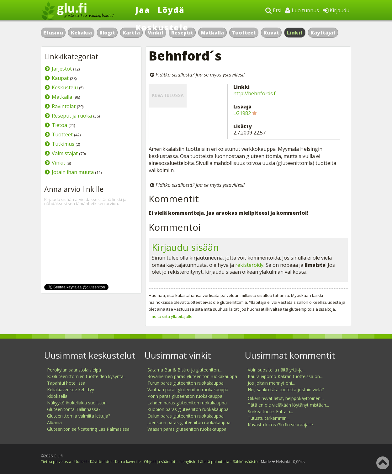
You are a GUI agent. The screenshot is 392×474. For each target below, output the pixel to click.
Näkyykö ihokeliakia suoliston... (78, 403)
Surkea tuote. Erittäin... (270, 411)
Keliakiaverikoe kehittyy (70, 389)
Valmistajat (65, 153)
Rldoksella (57, 396)
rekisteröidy (249, 264)
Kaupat (60, 78)
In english (186, 461)
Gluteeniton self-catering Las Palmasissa (88, 429)
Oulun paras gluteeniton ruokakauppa (185, 416)
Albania (54, 422)
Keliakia (81, 32)
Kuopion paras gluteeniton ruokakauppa (188, 409)
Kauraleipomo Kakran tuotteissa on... (285, 376)
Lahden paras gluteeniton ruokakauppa (187, 403)
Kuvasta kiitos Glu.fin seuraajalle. (281, 425)
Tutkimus (63, 143)
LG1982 (242, 113)
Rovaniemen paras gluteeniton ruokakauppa (192, 376)
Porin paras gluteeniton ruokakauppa (184, 396)
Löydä (171, 9)
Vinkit (58, 162)
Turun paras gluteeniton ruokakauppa (185, 383)
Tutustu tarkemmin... (268, 418)
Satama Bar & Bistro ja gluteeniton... (184, 370)
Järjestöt (62, 68)
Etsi (273, 10)
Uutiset (80, 461)
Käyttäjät (323, 32)
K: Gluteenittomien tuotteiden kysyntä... (86, 376)
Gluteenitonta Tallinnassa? (73, 409)
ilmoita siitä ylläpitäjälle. (171, 316)
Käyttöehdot (101, 461)
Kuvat (271, 32)
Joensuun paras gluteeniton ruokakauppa (188, 422)
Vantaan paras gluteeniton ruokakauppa (187, 389)
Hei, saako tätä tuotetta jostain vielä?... (287, 389)
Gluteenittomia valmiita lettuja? (78, 416)
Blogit (107, 32)
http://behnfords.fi (255, 93)
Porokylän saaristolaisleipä (74, 370)
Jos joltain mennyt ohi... (271, 383)
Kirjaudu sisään (185, 247)
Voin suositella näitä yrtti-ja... (276, 370)
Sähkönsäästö (245, 461)
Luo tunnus (302, 10)
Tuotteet (244, 32)
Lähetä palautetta (213, 461)
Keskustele (161, 27)
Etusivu (53, 32)
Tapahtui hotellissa (66, 383)
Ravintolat (64, 106)
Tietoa (59, 125)
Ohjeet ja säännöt (159, 461)
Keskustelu (65, 87)
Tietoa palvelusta (56, 461)
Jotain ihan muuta (73, 172)
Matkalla (212, 32)
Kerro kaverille (128, 461)
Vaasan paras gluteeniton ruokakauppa (186, 429)
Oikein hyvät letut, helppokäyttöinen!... (286, 398)
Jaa (142, 9)
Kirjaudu (336, 10)
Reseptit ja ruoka (72, 115)
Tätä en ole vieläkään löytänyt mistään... (288, 405)
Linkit (295, 32)
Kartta (131, 32)
